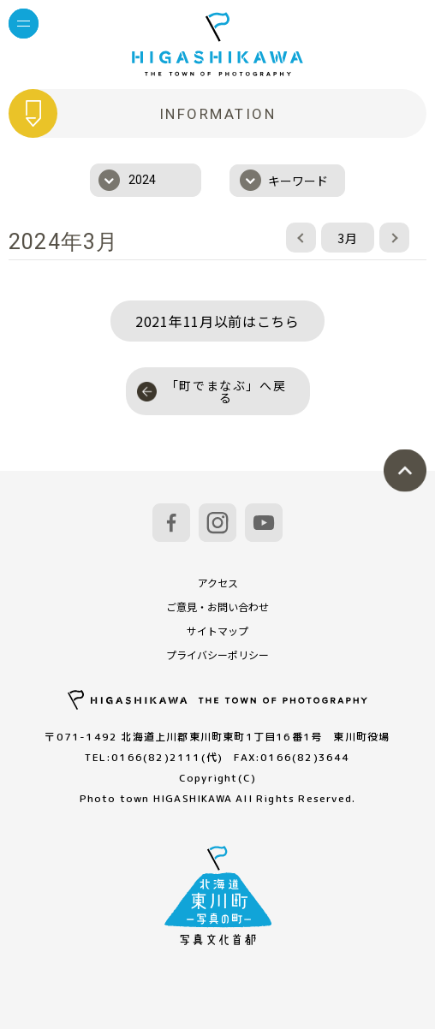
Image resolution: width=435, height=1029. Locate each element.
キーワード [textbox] (298, 180)
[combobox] (145, 180)
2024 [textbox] (142, 180)
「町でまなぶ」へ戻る (212, 391)
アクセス (218, 582)
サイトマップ (217, 630)
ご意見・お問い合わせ (217, 606)
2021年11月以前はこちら (217, 321)
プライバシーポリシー (217, 654)
